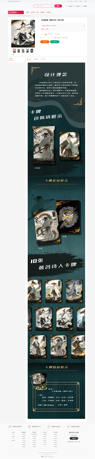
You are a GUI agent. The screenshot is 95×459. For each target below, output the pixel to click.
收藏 (12, 54)
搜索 (58, 6)
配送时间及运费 (34, 434)
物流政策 (34, 436)
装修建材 (42, 12)
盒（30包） (50, 34)
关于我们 (55, 436)
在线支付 (44, 436)
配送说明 (55, 444)
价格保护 (34, 444)
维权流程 (34, 442)
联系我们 (55, 434)
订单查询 (75, 1)
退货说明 (23, 434)
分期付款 (44, 444)
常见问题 (23, 440)
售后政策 (34, 446)
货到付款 (44, 440)
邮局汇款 (44, 438)
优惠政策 (23, 446)
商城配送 (55, 446)
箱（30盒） (57, 34)
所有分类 (14, 12)
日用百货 (32, 12)
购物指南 (44, 434)
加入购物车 (54, 41)
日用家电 (48, 12)
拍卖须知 (23, 442)
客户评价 (43, 59)
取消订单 (34, 440)
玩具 (37, 12)
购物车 (80, 1)
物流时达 (55, 442)
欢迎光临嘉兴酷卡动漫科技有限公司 (14, 1)
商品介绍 (29, 59)
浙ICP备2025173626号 (47, 454)
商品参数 (36, 59)
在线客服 (74, 438)
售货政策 (23, 436)
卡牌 (27, 12)
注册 (71, 1)
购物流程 (23, 444)
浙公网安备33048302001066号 (48, 456)
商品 (12, 15)
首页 (9, 15)
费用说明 (55, 440)
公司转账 (44, 442)
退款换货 (34, 438)
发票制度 (23, 438)
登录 (69, 1)
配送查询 (55, 438)
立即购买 (45, 41)
